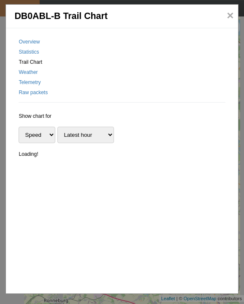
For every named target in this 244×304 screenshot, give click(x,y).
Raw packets (33, 92)
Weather (28, 72)
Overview (29, 42)
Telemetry (30, 82)
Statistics (29, 52)
